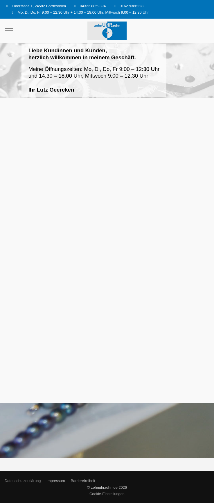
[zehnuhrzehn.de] (107, 31)
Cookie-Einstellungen (107, 494)
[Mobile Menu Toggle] (9, 30)
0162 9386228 (131, 6)
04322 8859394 (93, 6)
